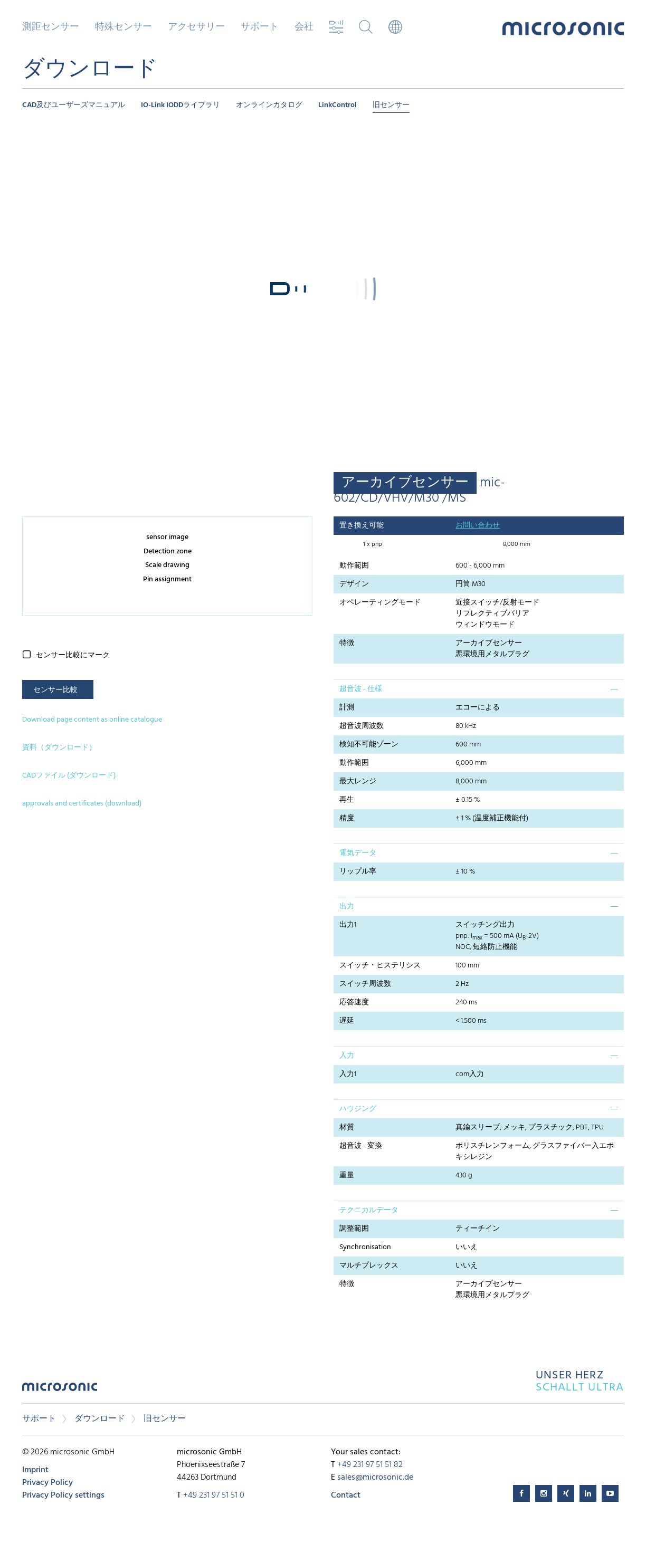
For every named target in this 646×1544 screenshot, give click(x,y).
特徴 (346, 643)
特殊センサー (123, 27)
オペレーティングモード (380, 603)
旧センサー (391, 105)
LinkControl (337, 105)
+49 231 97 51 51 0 (213, 1495)
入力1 (348, 1074)
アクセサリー (196, 27)
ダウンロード (99, 1419)
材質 (346, 1127)
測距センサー (50, 27)
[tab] (479, 688)
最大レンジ (357, 781)
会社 (304, 27)
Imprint (35, 1470)
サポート (260, 27)
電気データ (357, 853)
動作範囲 (354, 566)
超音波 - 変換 (360, 1146)
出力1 (348, 925)
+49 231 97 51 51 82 (370, 1465)
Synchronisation (365, 1247)
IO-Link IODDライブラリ (180, 105)
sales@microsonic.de (375, 1477)
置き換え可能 (361, 526)
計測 (346, 708)
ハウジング (357, 1109)
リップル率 (357, 872)
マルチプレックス (368, 1266)
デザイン (354, 584)
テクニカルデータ (368, 1210)
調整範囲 (354, 1229)
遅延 (346, 1021)
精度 (346, 818)
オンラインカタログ (269, 105)
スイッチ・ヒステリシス (380, 966)
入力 (346, 1055)
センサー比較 (55, 690)
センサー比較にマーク (73, 655)
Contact (345, 1495)
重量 (346, 1175)
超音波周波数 (361, 726)
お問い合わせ (477, 526)
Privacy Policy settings (63, 1495)
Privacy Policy (47, 1483)
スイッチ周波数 (365, 984)
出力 (346, 906)
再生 (346, 800)
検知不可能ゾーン (368, 745)
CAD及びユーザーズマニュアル (73, 105)
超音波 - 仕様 (360, 689)
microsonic (59, 1390)
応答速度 (354, 1002)
